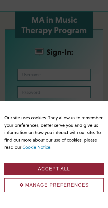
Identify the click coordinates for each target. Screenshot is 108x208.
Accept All (54, 168)
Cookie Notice (36, 147)
